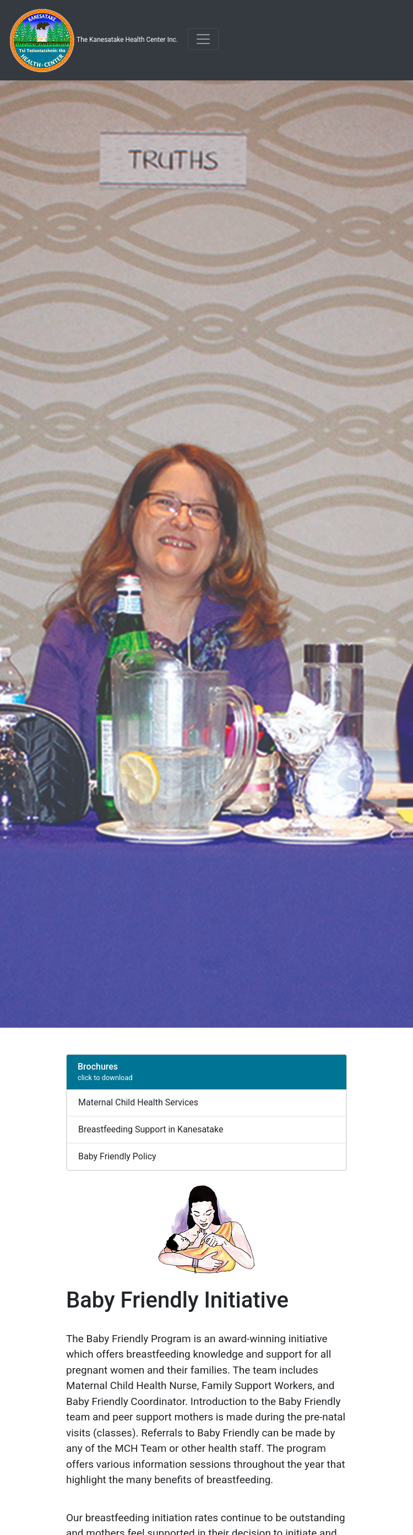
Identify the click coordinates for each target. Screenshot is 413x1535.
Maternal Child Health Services (138, 1102)
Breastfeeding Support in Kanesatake (151, 1129)
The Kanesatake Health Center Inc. (93, 40)
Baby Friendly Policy (117, 1156)
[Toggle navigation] (203, 39)
